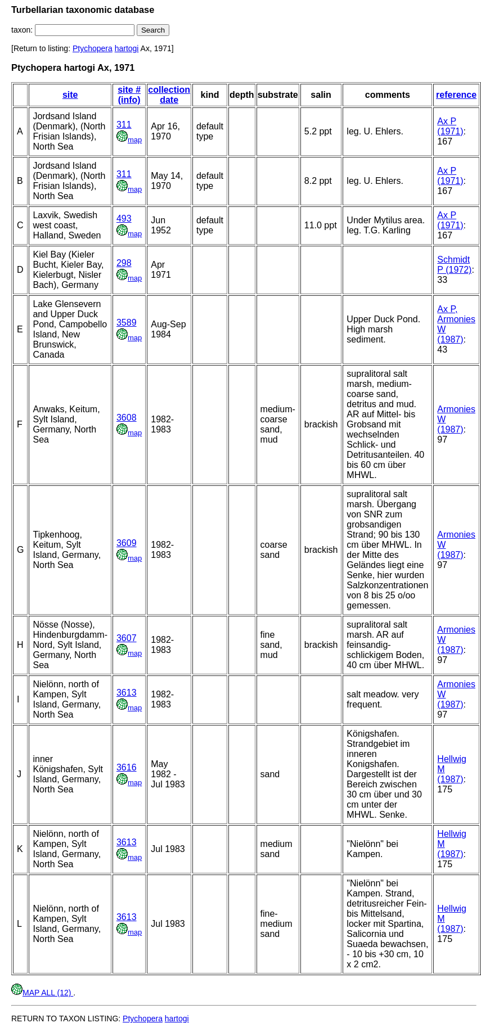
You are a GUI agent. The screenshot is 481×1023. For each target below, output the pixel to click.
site (70, 95)
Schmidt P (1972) (454, 264)
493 (124, 218)
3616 (126, 767)
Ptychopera (93, 48)
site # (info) (129, 95)
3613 (126, 692)
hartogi (127, 48)
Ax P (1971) (450, 126)
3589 (126, 322)
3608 (126, 417)
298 (124, 263)
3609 (126, 543)
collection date (169, 95)
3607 (126, 638)
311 (124, 124)
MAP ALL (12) (42, 992)
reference (456, 95)
